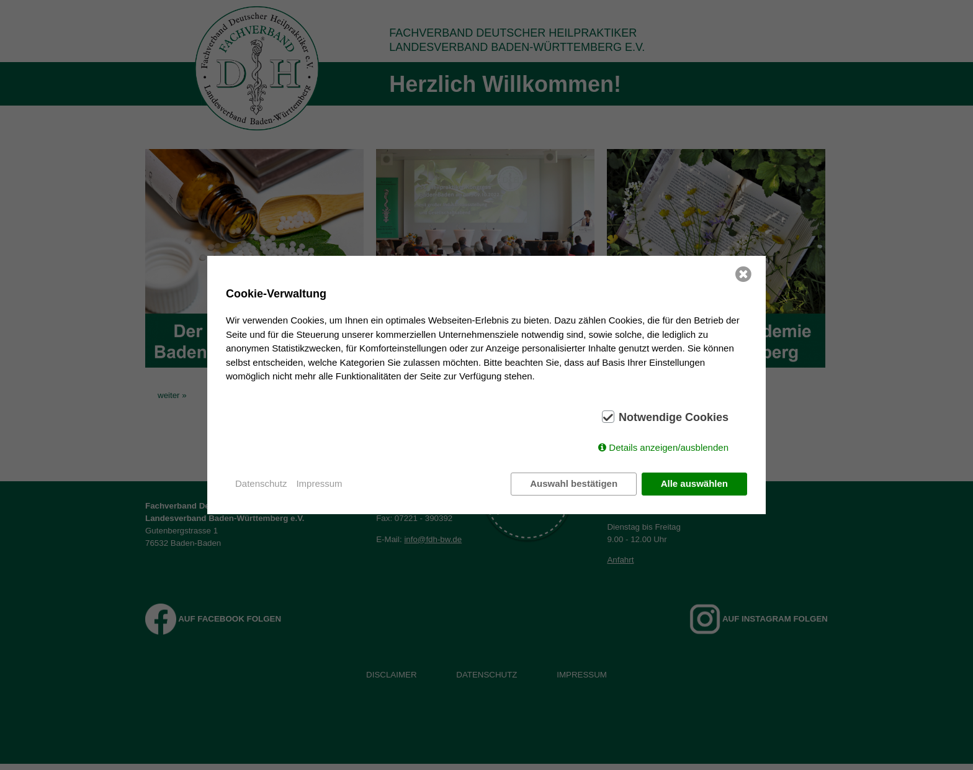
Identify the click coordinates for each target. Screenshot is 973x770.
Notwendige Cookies (674, 417)
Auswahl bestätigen (573, 483)
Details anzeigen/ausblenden (669, 447)
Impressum (319, 483)
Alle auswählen (694, 483)
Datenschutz (261, 483)
